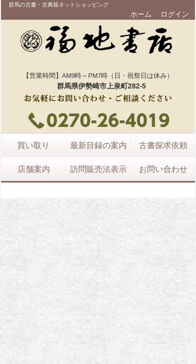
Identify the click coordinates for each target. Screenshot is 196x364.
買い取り (33, 145)
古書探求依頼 (163, 145)
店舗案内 (34, 168)
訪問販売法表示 (98, 168)
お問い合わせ (163, 168)
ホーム (141, 14)
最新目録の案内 (98, 145)
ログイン (175, 14)
